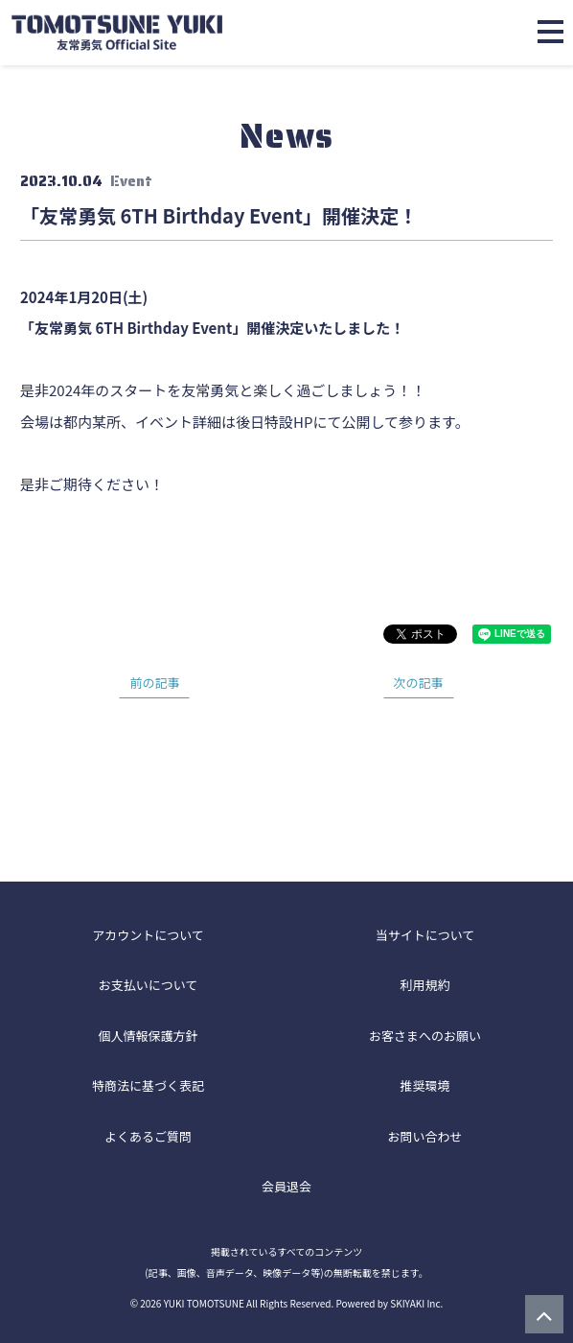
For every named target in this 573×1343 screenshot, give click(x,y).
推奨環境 (424, 1085)
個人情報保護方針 (147, 1035)
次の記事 (419, 682)
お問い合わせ (424, 1136)
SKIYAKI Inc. (416, 1303)
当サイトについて (425, 935)
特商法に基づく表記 (148, 1085)
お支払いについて (148, 985)
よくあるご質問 (148, 1136)
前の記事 (154, 682)
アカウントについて (148, 935)
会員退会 (286, 1186)
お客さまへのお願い (425, 1035)
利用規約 (424, 985)
